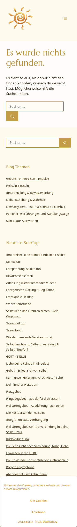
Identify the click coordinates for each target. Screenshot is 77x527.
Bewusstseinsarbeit (19, 276)
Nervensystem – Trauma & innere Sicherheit (35, 207)
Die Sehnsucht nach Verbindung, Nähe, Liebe (37, 446)
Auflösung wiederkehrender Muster (31, 283)
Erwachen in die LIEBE (21, 453)
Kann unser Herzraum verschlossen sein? (34, 377)
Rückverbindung (17, 439)
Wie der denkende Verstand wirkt (29, 337)
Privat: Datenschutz (46, 521)
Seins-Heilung (15, 323)
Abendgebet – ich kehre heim (26, 474)
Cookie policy (25, 521)
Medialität (13, 262)
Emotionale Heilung (19, 297)
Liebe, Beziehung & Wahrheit (25, 200)
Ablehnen (38, 512)
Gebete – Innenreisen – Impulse (27, 179)
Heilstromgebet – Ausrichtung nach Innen (35, 406)
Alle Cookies (38, 501)
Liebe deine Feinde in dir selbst (27, 363)
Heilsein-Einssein (17, 186)
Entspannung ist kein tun (23, 269)
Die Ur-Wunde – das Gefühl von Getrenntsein (37, 460)
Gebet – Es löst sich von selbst (26, 370)
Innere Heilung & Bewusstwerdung (29, 193)
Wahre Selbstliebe (18, 304)
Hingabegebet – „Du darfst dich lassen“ (33, 399)
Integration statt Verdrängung (27, 420)
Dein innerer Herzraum (22, 384)
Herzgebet (13, 391)
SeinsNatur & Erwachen (22, 221)
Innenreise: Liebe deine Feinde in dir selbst (35, 255)
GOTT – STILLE (16, 356)
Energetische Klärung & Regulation (30, 290)
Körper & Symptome (20, 467)
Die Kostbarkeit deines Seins (25, 413)
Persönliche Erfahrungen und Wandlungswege (37, 214)
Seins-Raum (14, 330)
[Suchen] (12, 116)
